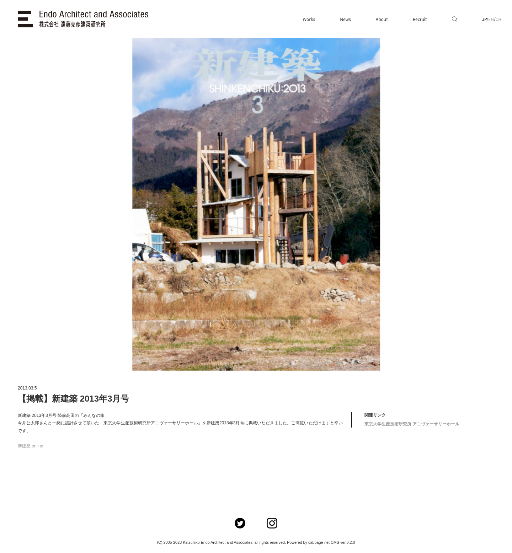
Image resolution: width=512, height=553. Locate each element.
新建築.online (30, 446)
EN (491, 19)
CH (498, 19)
